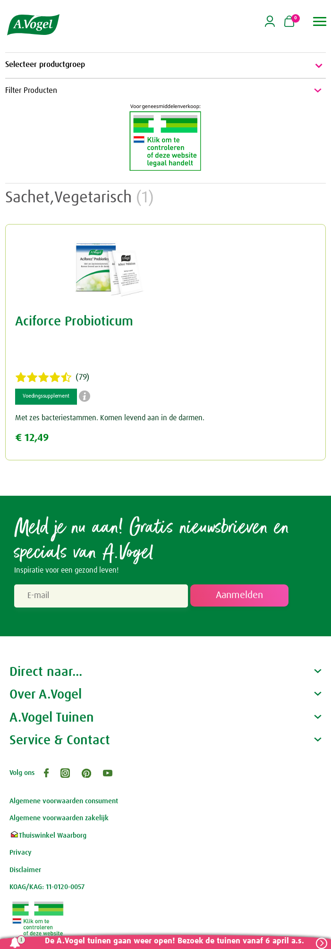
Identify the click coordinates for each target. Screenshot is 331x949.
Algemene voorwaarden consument (63, 801)
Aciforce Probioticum (74, 321)
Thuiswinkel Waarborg (47, 835)
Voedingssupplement (46, 396)
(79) (52, 377)
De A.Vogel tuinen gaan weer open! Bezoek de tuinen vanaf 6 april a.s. (174, 941)
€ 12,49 (32, 438)
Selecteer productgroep (165, 65)
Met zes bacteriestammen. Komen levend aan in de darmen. (109, 418)
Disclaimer (25, 870)
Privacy (20, 852)
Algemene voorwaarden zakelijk (59, 818)
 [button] (320, 21)
